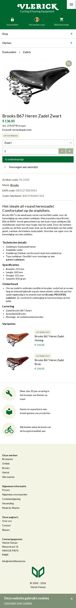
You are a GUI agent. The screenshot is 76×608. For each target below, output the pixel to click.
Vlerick (5, 472)
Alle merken (8, 477)
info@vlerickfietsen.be (13, 561)
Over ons (7, 521)
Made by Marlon (11, 507)
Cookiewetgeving (11, 499)
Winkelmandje (61, 21)
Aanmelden (12, 21)
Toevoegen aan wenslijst (20, 167)
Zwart (8, 142)
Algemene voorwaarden (14, 494)
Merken (6, 43)
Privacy (6, 490)
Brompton (7, 459)
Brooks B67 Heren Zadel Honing (49, 338)
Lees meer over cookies (18, 603)
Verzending (8, 503)
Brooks (14, 185)
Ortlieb (6, 463)
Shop (5, 33)
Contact (6, 525)
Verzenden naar (37, 21)
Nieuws (6, 529)
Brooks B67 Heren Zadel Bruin (49, 362)
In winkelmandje (14, 159)
